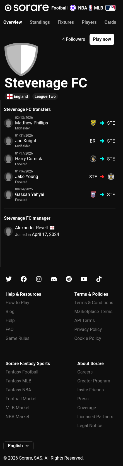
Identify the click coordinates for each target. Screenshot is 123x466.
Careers (85, 372)
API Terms (84, 320)
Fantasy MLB (18, 381)
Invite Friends (90, 389)
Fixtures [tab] (66, 22)
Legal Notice (89, 425)
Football (63, 8)
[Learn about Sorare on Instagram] (38, 279)
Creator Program (93, 381)
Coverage (86, 407)
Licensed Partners (95, 416)
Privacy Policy (88, 329)
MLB (104, 8)
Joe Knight (25, 140)
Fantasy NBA (18, 389)
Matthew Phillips (31, 123)
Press (82, 398)
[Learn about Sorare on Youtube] (84, 279)
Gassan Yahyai (29, 194)
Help (10, 320)
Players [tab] (89, 22)
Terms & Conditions (94, 302)
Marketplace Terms (93, 311)
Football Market (21, 398)
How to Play (17, 302)
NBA (85, 8)
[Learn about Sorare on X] (8, 279)
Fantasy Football (22, 372)
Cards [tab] (110, 22)
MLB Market (18, 407)
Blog (10, 311)
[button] (102, 39)
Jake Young (26, 176)
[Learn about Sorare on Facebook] (23, 279)
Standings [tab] (40, 22)
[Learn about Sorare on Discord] (54, 279)
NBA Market (18, 416)
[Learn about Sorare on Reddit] (69, 279)
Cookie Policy (87, 338)
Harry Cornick (28, 158)
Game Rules (17, 338)
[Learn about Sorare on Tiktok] (99, 279)
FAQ (10, 329)
